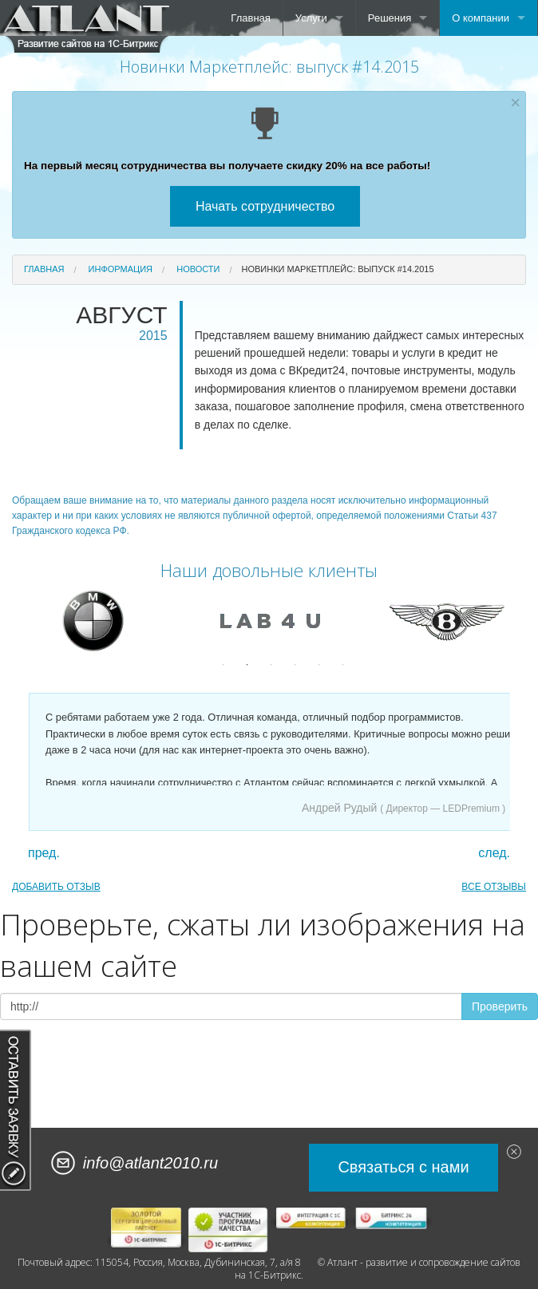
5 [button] (319, 665)
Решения (389, 18)
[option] (92, 621)
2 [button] (247, 665)
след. (494, 853)
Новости (198, 269)
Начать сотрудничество (265, 206)
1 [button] (223, 665)
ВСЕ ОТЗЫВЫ (493, 886)
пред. (44, 853)
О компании (480, 18)
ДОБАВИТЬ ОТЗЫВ (56, 886)
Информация (120, 269)
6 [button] (343, 665)
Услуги (311, 18)
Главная (250, 18)
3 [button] (271, 665)
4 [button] (295, 665)
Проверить (500, 1006)
